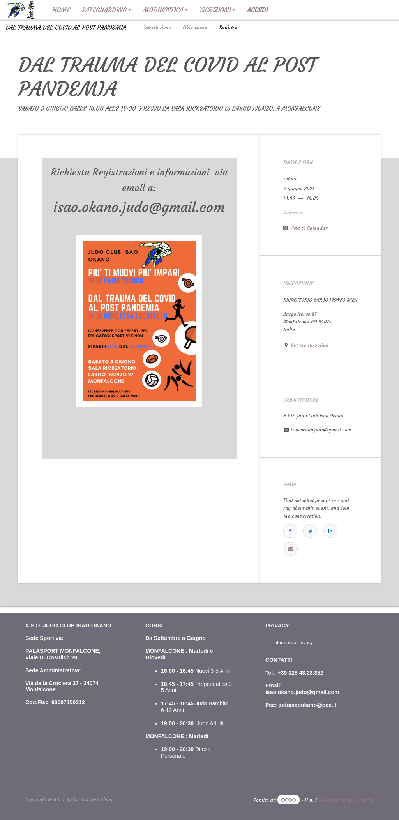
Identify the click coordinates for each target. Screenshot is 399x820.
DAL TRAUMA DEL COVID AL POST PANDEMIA (66, 27)
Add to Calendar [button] (309, 228)
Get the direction (309, 345)
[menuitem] (61, 10)
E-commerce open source (346, 800)
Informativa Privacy (293, 642)
